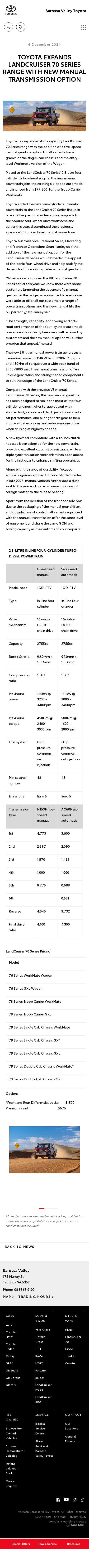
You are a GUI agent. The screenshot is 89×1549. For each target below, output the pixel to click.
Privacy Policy (77, 1516)
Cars (10, 1315)
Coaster (70, 1363)
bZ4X (39, 1363)
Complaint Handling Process (67, 1521)
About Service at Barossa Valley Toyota (44, 1448)
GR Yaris (11, 1385)
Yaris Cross (42, 1329)
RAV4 (39, 1356)
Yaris (9, 1325)
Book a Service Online (40, 1428)
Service (42, 1414)
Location (20, 26)
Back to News (19, 1246)
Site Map (60, 1516)
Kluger (39, 1377)
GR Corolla (13, 1377)
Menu (83, 27)
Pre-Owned (12, 1416)
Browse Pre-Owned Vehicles (14, 1433)
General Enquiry (70, 1438)
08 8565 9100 (24, 1289)
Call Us (8, 26)
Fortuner (41, 1370)
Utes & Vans (71, 1317)
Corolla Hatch (11, 1334)
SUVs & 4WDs (41, 1317)
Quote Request (11, 1483)
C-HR (38, 1349)
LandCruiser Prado (43, 1387)
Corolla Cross (40, 1339)
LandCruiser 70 (73, 1339)
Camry (10, 1356)
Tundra (70, 1356)
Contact (73, 1414)
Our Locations (71, 1425)
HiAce (69, 1349)
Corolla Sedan (11, 1346)
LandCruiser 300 (43, 1399)
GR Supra (12, 1370)
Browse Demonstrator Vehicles (15, 1451)
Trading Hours (34, 1296)
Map (7, 1296)
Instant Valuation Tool (12, 1468)
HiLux (68, 1329)
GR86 (10, 1363)
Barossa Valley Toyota (66, 10)
